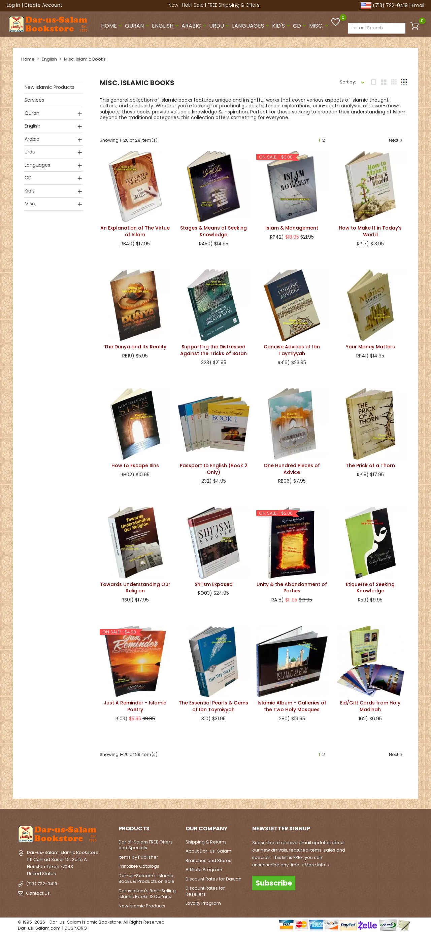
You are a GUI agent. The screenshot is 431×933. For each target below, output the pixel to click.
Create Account (43, 5)
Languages (251, 25)
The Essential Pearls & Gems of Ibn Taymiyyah (213, 705)
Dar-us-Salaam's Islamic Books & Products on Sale (146, 877)
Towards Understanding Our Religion (135, 586)
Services (34, 98)
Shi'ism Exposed (214, 583)
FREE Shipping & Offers (233, 5)
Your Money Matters (370, 345)
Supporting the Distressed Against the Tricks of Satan (213, 348)
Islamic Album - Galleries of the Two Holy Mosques (292, 705)
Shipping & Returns (206, 840)
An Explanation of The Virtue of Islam (135, 230)
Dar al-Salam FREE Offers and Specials (146, 843)
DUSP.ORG (76, 927)
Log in (13, 5)
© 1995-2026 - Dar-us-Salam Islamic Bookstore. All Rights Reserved (91, 921)
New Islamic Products (49, 85)
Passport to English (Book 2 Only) (213, 467)
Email (418, 5)
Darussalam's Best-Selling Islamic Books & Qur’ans (147, 892)
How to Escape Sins (135, 464)
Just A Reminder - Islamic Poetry (135, 705)
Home (112, 25)
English (166, 25)
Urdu (220, 25)
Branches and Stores (208, 859)
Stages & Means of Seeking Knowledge (213, 230)
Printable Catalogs (139, 865)
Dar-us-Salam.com (39, 927)
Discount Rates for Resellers (205, 890)
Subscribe (274, 881)
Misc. (319, 25)
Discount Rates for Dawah (213, 877)
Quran (138, 25)
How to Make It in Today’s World (370, 230)
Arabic (194, 25)
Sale (199, 5)
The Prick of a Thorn (370, 464)
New (173, 5)
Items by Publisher (138, 856)
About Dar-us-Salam (208, 849)
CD (300, 25)
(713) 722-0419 (390, 5)
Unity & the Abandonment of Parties (292, 586)
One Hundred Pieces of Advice (292, 467)
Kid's (282, 25)
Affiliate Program (204, 868)
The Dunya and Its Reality (135, 345)
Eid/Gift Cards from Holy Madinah (370, 705)
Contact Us (38, 892)
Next (396, 139)
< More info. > (315, 863)
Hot (186, 5)
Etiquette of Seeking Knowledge (370, 586)
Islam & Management (291, 226)
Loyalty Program (203, 902)
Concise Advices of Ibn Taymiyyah (292, 348)
